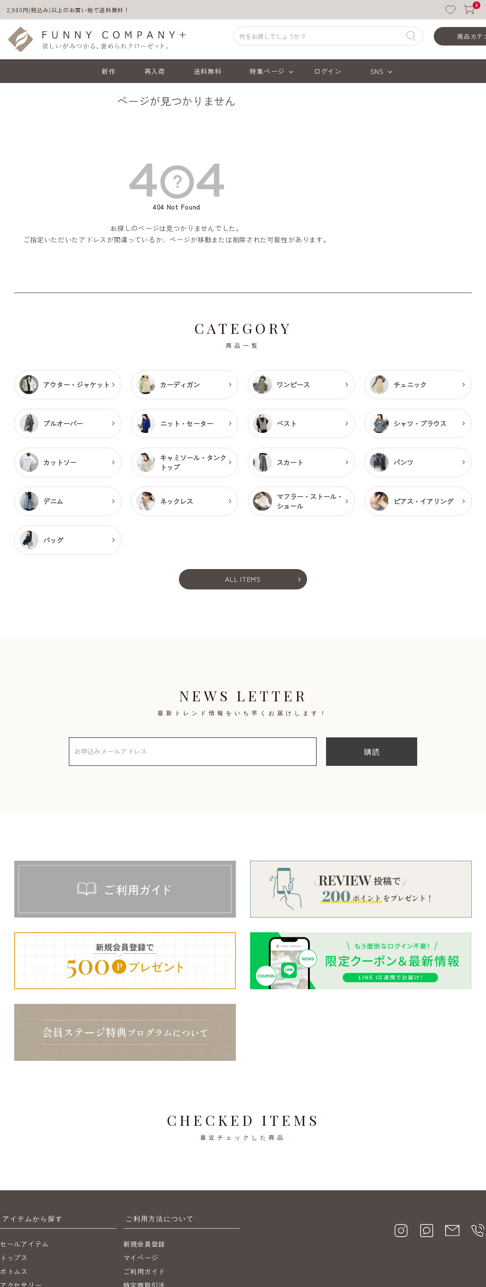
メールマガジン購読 (154, 1231)
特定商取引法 (144, 1203)
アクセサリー (21, 1203)
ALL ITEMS (243, 579)
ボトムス (14, 1190)
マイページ (141, 1176)
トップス (14, 1176)
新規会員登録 (144, 1162)
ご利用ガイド (144, 1190)
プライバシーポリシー (158, 1217)
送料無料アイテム (28, 1217)
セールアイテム (24, 1162)
